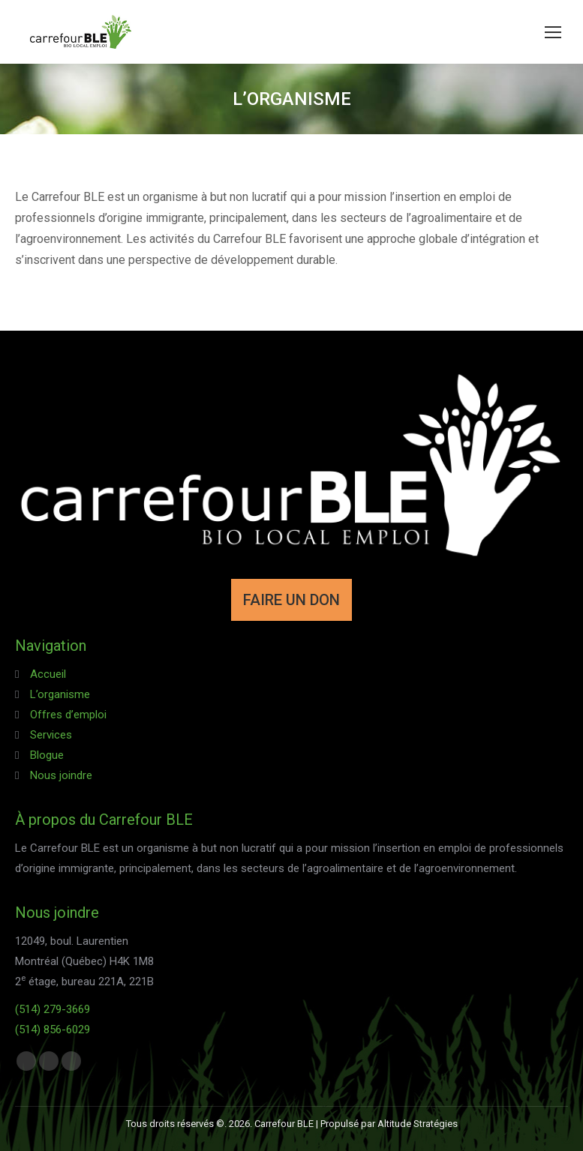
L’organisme (60, 694)
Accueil (48, 674)
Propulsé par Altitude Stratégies (389, 1123)
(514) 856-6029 (52, 1029)
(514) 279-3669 (52, 1009)
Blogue (47, 755)
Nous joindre (61, 775)
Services (51, 735)
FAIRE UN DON (291, 600)
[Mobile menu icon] (553, 32)
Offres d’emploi (68, 714)
